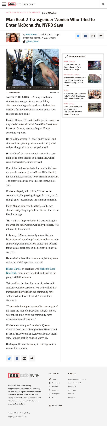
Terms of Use (13, 412)
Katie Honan (31, 34)
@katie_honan (32, 41)
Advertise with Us (74, 382)
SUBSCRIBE (55, 405)
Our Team (72, 390)
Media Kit (71, 397)
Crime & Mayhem (49, 13)
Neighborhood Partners (77, 379)
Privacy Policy (25, 412)
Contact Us (72, 386)
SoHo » (67, 90)
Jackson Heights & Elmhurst (23, 13)
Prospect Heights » (72, 75)
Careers (71, 393)
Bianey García (13, 268)
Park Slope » (69, 61)
